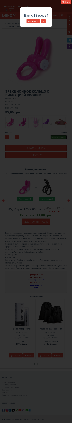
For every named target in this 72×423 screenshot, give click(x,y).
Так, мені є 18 (33, 21)
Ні (43, 21)
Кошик (66, 2)
